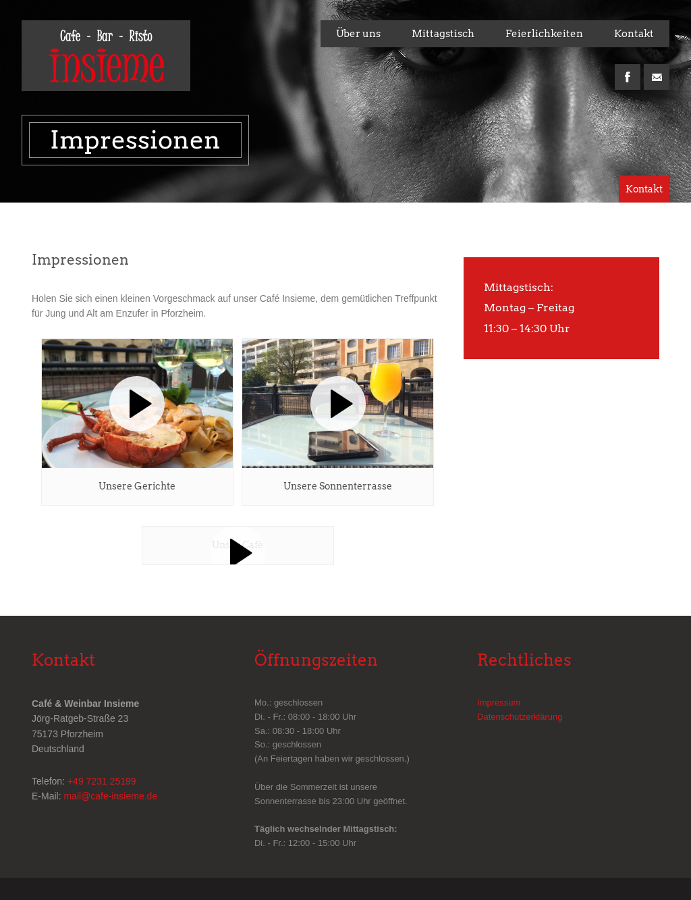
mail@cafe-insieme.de (110, 796)
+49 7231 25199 (101, 781)
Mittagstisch (443, 34)
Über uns (358, 34)
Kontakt (634, 34)
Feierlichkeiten (544, 34)
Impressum (498, 702)
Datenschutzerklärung (519, 717)
